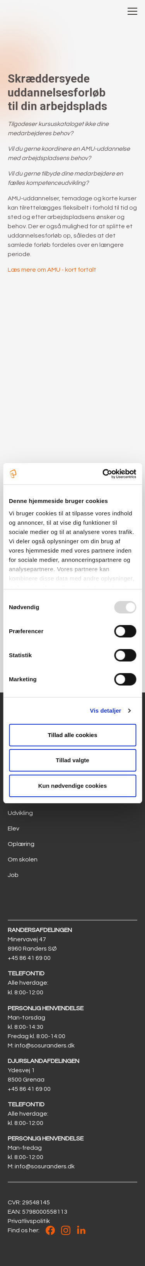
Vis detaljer (105, 710)
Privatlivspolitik (29, 1221)
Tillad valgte (72, 760)
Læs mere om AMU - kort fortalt (52, 270)
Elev (13, 828)
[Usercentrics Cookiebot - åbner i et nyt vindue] (103, 474)
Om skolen (23, 859)
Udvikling (20, 813)
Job (13, 875)
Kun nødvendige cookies (72, 785)
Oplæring (21, 844)
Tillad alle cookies (72, 735)
